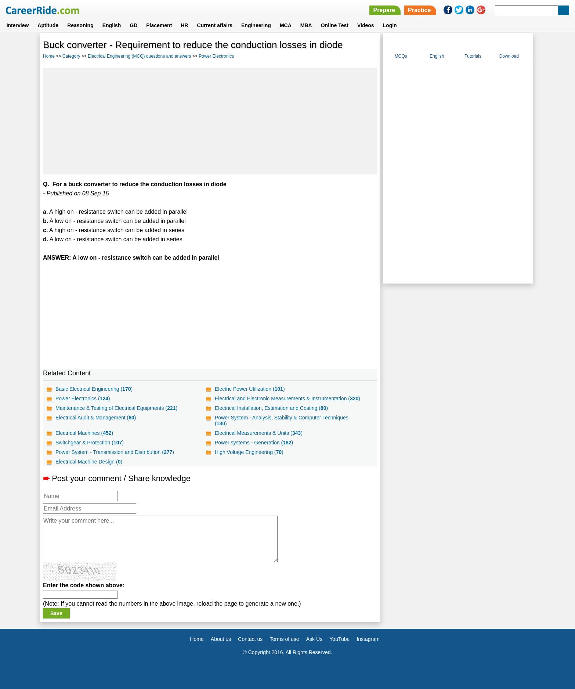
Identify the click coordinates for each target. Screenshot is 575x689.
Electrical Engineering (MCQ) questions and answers (139, 56)
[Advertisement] (210, 121)
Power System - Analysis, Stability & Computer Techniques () (281, 420)
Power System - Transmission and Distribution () (114, 452)
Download (509, 56)
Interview (18, 25)
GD (133, 25)
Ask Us (314, 639)
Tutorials (472, 56)
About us (221, 639)
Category (71, 56)
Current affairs (214, 25)
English (111, 25)
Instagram (368, 639)
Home (49, 56)
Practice (419, 10)
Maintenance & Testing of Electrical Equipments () (116, 408)
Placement (159, 25)
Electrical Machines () (84, 433)
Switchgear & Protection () (89, 442)
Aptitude (47, 25)
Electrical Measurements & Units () (259, 433)
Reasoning (80, 25)
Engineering (256, 25)
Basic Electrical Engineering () (94, 389)
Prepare (384, 10)
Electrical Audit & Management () (95, 418)
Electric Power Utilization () (250, 389)
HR (184, 25)
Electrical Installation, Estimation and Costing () (271, 408)
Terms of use (284, 639)
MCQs (401, 56)
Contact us (250, 639)
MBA (306, 25)
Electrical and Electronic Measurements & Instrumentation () (287, 398)
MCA (286, 25)
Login (390, 25)
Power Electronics (216, 56)
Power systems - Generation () (254, 442)
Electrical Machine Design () (88, 462)
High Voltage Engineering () (249, 452)
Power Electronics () (82, 398)
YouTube (339, 639)
